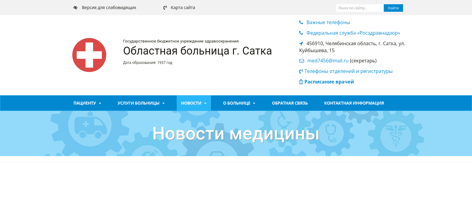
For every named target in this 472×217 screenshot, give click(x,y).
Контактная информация (354, 103)
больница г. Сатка (225, 51)
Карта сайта (183, 7)
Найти (393, 8)
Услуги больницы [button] (141, 103)
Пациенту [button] (87, 103)
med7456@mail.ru (328, 60)
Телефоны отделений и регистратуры (348, 71)
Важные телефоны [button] (328, 22)
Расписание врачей (329, 81)
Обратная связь (290, 103)
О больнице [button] (239, 103)
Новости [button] (194, 103)
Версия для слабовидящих (109, 7)
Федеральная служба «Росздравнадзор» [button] (353, 33)
